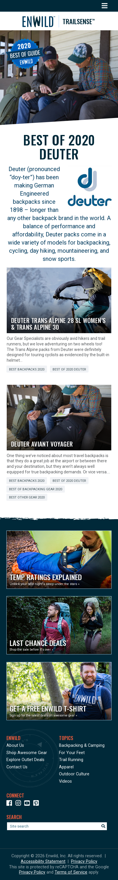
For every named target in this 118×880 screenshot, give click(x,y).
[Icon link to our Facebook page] (10, 804)
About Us (15, 745)
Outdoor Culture (74, 774)
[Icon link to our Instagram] (19, 804)
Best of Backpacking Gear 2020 (35, 489)
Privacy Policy (84, 861)
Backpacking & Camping (82, 745)
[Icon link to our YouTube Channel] (28, 804)
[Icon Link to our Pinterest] (37, 804)
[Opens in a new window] (59, 560)
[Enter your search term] (57, 826)
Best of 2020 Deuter (69, 369)
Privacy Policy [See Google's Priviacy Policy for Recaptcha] (32, 872)
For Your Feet (72, 752)
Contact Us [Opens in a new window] (16, 767)
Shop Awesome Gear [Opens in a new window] (26, 752)
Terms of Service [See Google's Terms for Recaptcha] (71, 872)
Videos (65, 781)
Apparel (66, 767)
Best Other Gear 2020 (27, 497)
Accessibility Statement (43, 861)
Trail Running (71, 759)
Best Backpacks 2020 (26, 369)
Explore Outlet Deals (25, 759)
